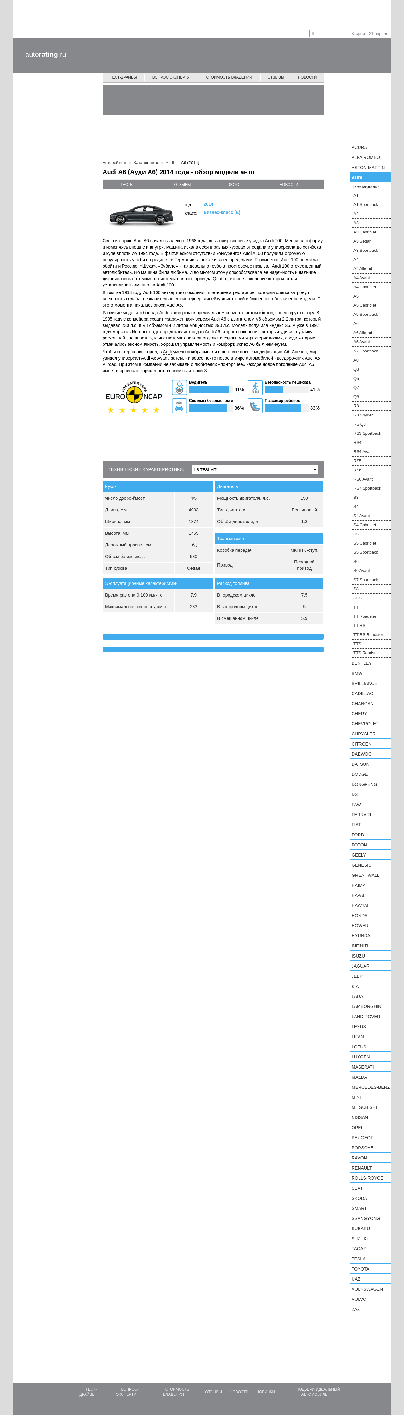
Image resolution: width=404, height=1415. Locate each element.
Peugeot (362, 1137)
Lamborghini (367, 1006)
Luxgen (361, 1056)
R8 (356, 406)
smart (359, 1208)
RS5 (357, 460)
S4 (356, 506)
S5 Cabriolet (365, 543)
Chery (359, 713)
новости (288, 184)
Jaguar (361, 966)
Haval (358, 895)
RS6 (357, 470)
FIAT (356, 824)
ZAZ (356, 1309)
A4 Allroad (363, 268)
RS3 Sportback (367, 433)
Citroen (361, 743)
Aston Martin (368, 167)
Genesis (361, 865)
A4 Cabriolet (365, 287)
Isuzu (358, 955)
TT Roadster (365, 616)
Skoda (359, 1198)
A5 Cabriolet (365, 305)
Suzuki (360, 1238)
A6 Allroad (363, 332)
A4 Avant (362, 277)
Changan (363, 703)
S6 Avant (362, 570)
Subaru (361, 1228)
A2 (356, 213)
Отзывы (276, 77)
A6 (356, 323)
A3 (356, 223)
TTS (357, 643)
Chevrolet (365, 723)
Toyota (360, 1268)
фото (234, 184)
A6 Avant (362, 341)
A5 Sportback (366, 314)
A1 (356, 195)
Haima (358, 885)
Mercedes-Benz (371, 1087)
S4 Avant (362, 515)
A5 (356, 296)
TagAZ (359, 1248)
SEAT (357, 1188)
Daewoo (362, 754)
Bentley (362, 663)
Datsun (361, 764)
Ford (358, 834)
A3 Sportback (366, 250)
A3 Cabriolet (365, 232)
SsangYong (366, 1218)
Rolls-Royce (367, 1178)
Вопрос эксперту (171, 77)
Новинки (265, 1392)
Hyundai (361, 935)
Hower (360, 925)
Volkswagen (367, 1289)
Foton (359, 844)
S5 (356, 534)
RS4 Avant (363, 451)
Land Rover (366, 1016)
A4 (356, 259)
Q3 (356, 369)
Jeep (357, 976)
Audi (163, 312)
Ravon (359, 1157)
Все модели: (366, 187)
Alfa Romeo (366, 157)
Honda (360, 915)
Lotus (359, 1046)
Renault (362, 1167)
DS (355, 794)
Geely (359, 855)
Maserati (363, 1067)
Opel (357, 1127)
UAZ (356, 1279)
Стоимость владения (229, 77)
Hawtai (360, 905)
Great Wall (365, 875)
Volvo (359, 1299)
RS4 (357, 442)
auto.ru (45, 54)
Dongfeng (364, 784)
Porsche (362, 1147)
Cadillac (362, 693)
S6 (356, 561)
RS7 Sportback (367, 488)
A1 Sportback (366, 204)
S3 (356, 497)
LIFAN (358, 1036)
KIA (355, 986)
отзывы (182, 184)
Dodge (360, 774)
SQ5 (358, 598)
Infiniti (360, 945)
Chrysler (364, 733)
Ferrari (361, 814)
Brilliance (364, 683)
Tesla (358, 1258)
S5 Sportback (366, 552)
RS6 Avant (363, 479)
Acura (359, 147)
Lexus (359, 1026)
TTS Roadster (366, 653)
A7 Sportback (366, 351)
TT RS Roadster (368, 634)
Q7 (356, 387)
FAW (356, 804)
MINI (356, 1097)
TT (356, 607)
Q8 (356, 396)
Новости (307, 77)
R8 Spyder (363, 415)
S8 (356, 589)
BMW (357, 673)
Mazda (359, 1077)
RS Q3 (360, 424)
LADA (357, 996)
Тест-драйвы (123, 77)
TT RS (359, 625)
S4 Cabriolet (365, 524)
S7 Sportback (366, 579)
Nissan (360, 1117)
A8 (356, 360)
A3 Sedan (362, 241)
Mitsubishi (364, 1107)
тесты (127, 184)
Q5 (356, 378)
